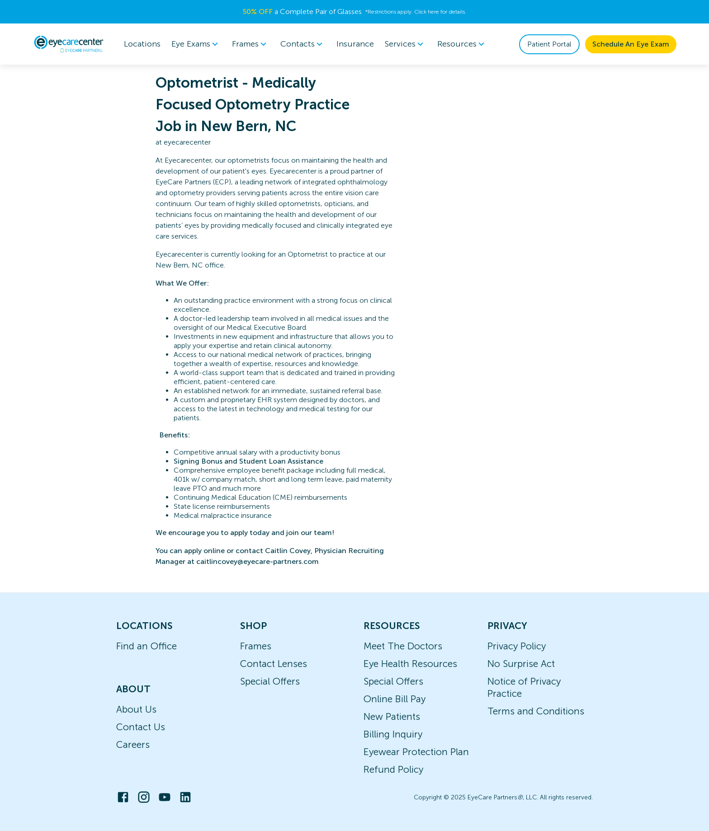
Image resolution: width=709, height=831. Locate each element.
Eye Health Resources (410, 663)
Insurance (355, 44)
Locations (142, 44)
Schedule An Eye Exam (630, 44)
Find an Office (146, 646)
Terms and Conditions (535, 711)
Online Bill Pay (394, 698)
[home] (69, 43)
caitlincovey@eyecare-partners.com (257, 561)
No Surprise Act (521, 663)
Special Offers (270, 681)
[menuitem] (196, 44)
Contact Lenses (273, 663)
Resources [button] (462, 44)
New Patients (392, 716)
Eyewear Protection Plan (416, 751)
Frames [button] (250, 44)
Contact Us (140, 726)
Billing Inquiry (393, 734)
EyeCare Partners (183, 182)
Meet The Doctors (403, 646)
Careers (133, 744)
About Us (136, 709)
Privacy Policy (516, 646)
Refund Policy (393, 769)
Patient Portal (549, 44)
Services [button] (405, 44)
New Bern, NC (179, 265)
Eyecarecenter (188, 160)
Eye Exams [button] (196, 44)
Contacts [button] (303, 44)
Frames (255, 646)
